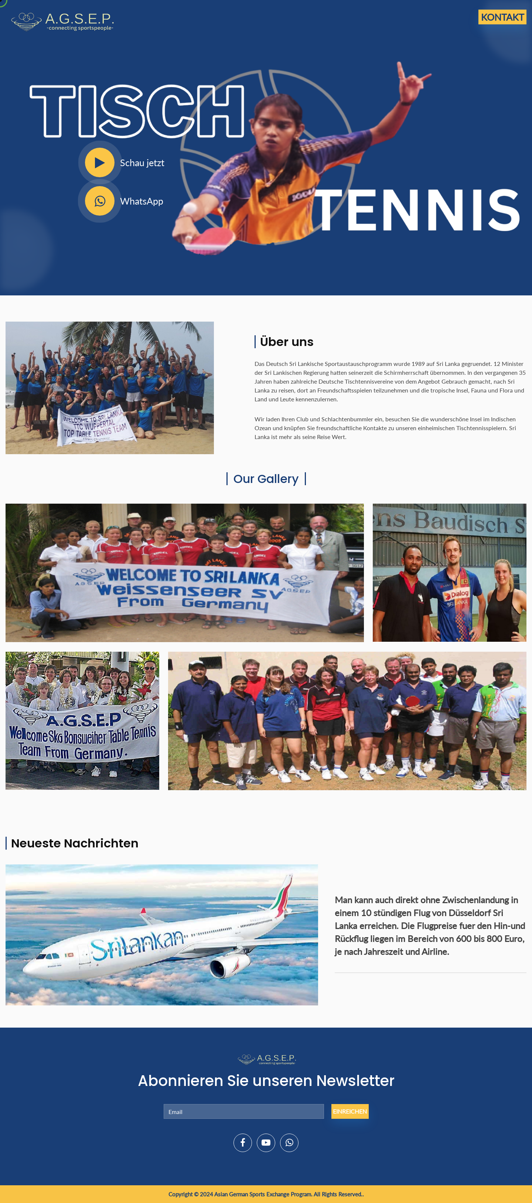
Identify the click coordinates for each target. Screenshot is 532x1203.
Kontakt (502, 17)
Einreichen (350, 1111)
